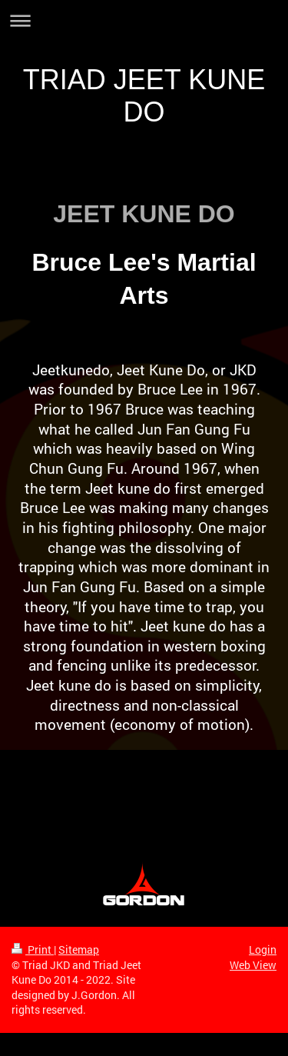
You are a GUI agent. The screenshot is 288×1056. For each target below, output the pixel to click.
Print (33, 949)
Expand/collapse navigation (144, 20)
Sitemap (78, 949)
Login (262, 949)
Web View (253, 965)
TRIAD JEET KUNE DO (144, 96)
